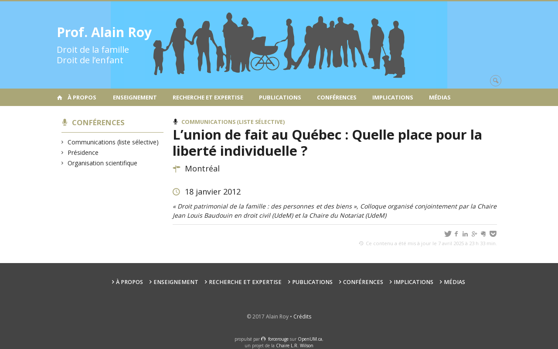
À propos (82, 97)
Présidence (83, 152)
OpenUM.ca (310, 339)
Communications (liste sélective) (113, 142)
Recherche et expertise (208, 97)
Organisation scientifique (102, 163)
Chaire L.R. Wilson (294, 345)
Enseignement (135, 97)
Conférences (337, 97)
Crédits (302, 316)
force (278, 339)
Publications (280, 97)
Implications (392, 97)
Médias (440, 97)
